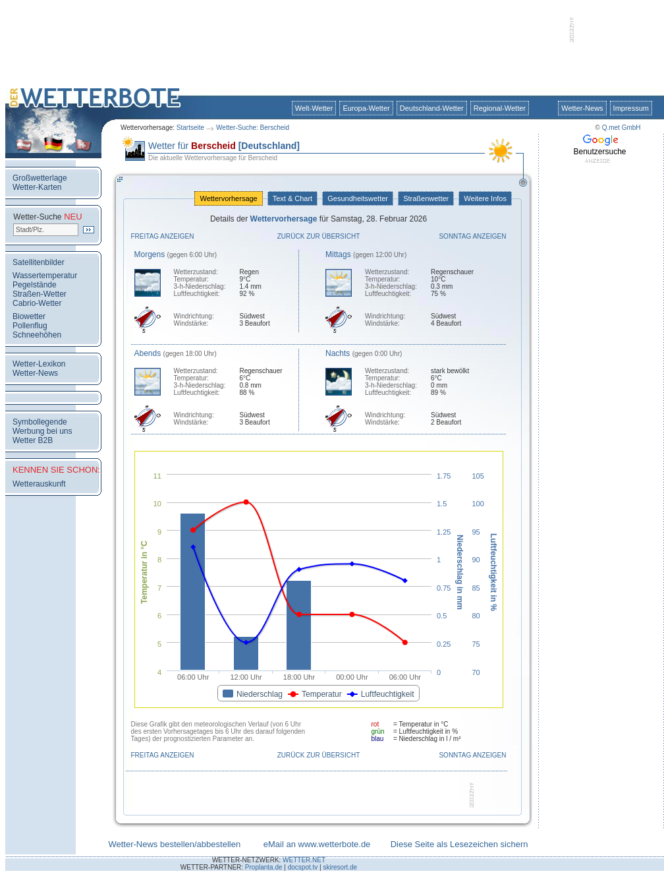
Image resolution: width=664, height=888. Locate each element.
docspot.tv (303, 867)
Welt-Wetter (314, 108)
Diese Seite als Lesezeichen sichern (459, 844)
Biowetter (29, 316)
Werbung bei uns (42, 431)
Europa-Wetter (366, 108)
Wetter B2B (33, 440)
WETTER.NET (304, 860)
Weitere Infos (485, 198)
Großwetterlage (40, 178)
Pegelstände (35, 284)
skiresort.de (340, 867)
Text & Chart (292, 198)
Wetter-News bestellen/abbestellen (174, 844)
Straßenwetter (426, 198)
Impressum (631, 108)
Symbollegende (40, 422)
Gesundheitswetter (357, 198)
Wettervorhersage (228, 198)
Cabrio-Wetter (37, 303)
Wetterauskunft (39, 483)
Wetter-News (582, 108)
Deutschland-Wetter (432, 108)
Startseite (190, 127)
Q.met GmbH (621, 127)
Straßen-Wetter (40, 294)
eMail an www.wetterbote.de (317, 844)
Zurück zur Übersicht (318, 236)
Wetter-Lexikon (39, 364)
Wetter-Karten (37, 187)
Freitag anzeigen (162, 236)
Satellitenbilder (39, 262)
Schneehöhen (37, 335)
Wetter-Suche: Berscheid (252, 127)
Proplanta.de (264, 867)
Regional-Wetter (500, 108)
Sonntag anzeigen (472, 236)
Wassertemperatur (45, 275)
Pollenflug (30, 325)
